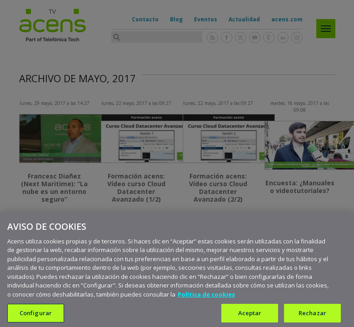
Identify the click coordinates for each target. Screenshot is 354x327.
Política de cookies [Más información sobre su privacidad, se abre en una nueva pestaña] (206, 300)
